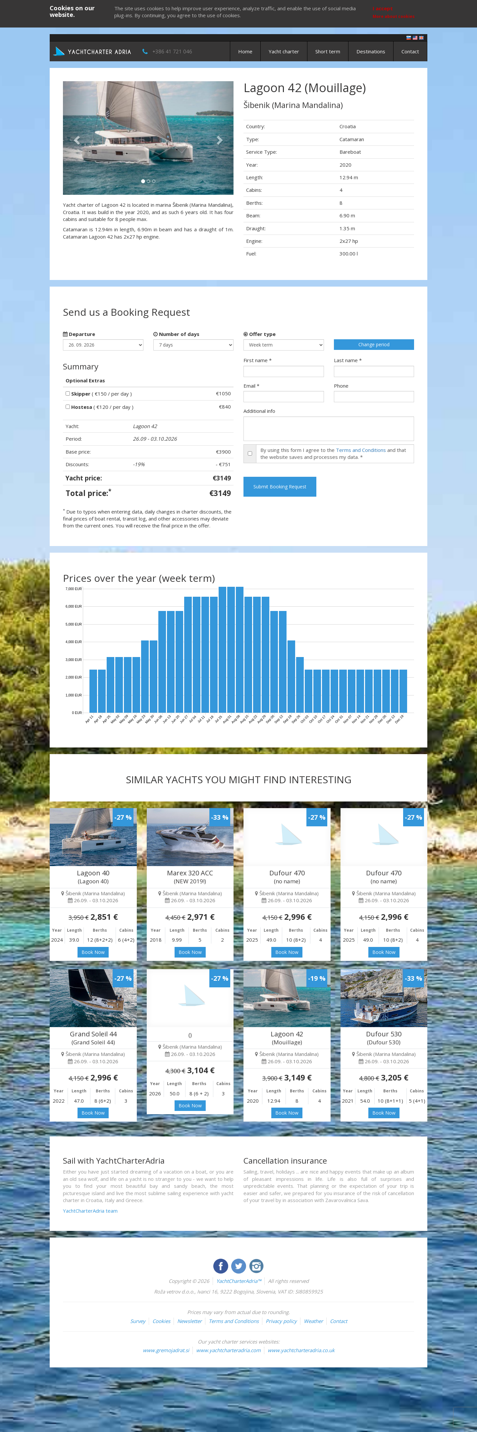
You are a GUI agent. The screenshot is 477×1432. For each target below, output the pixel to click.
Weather (313, 1321)
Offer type (259, 334)
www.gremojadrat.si (166, 1350)
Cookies (161, 1321)
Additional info (259, 411)
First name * (257, 360)
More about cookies (394, 16)
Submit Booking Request (279, 486)
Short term (327, 51)
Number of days (176, 334)
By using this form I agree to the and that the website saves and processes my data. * (333, 453)
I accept (383, 8)
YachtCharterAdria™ (238, 1281)
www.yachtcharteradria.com (228, 1350)
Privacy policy (281, 1321)
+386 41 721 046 (172, 51)
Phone (341, 385)
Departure (79, 334)
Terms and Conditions (361, 450)
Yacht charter (284, 51)
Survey (137, 1321)
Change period (374, 344)
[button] (75, 138)
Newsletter (189, 1321)
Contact (410, 51)
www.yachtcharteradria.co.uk (301, 1350)
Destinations (370, 51)
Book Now (93, 952)
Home (245, 51)
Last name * (348, 360)
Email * (251, 385)
